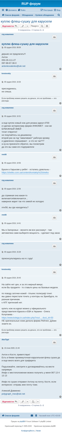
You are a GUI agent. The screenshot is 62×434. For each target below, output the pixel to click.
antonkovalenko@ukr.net (13, 66)
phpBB (22, 421)
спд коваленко (8, 34)
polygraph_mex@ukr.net (13, 394)
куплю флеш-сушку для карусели (26, 21)
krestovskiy (6, 73)
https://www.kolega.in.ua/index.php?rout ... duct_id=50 (27, 317)
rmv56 (4, 154)
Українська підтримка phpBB (45, 426)
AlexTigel (5, 340)
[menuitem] (11, 10)
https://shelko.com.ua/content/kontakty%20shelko (25, 172)
